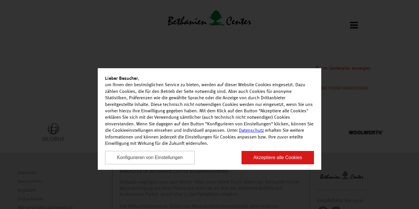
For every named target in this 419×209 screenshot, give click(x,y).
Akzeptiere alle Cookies (277, 157)
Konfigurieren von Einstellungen (150, 157)
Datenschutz (251, 130)
